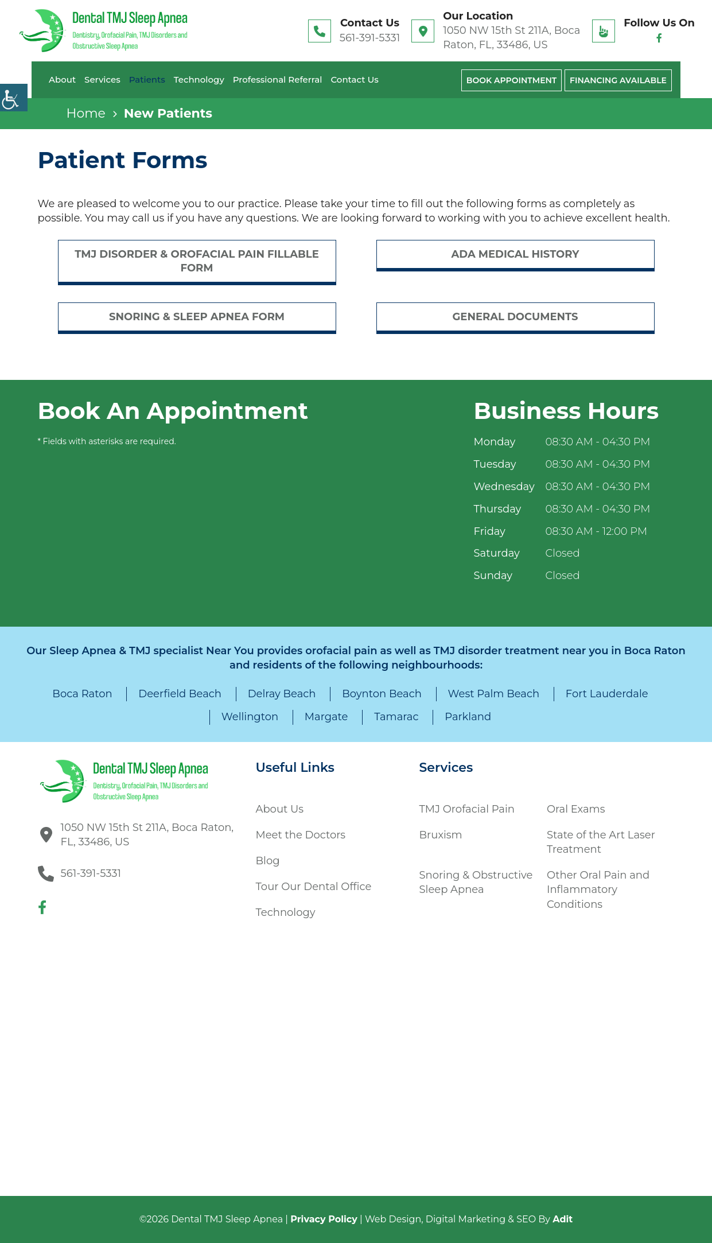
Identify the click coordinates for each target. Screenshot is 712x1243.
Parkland (468, 716)
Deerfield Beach (179, 693)
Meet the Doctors (301, 835)
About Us (280, 809)
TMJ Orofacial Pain (467, 809)
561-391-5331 (370, 38)
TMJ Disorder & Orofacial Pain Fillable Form (197, 261)
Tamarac (396, 716)
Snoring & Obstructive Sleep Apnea (476, 882)
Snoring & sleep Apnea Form (197, 316)
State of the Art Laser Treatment (601, 842)
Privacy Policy (323, 1219)
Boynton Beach (382, 693)
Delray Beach (282, 693)
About (62, 79)
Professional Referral (277, 79)
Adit (563, 1219)
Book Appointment (511, 80)
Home (86, 113)
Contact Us (354, 79)
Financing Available (618, 80)
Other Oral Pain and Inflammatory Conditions (598, 889)
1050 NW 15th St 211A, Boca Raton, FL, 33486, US (511, 37)
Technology (199, 79)
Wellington (249, 716)
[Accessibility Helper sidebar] (14, 97)
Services (102, 79)
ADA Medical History (515, 254)
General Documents (515, 316)
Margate (326, 716)
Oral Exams (576, 809)
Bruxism (440, 835)
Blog (268, 860)
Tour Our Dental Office (314, 886)
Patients (147, 79)
